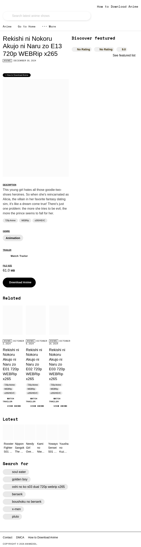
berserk (14, 494)
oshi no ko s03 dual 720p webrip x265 (35, 487)
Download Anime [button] (17, 282)
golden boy (16, 479)
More (49, 26)
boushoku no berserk (23, 502)
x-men (13, 509)
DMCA (20, 537)
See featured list (125, 55)
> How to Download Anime (16, 75)
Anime (7, 26)
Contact (7, 537)
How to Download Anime (117, 6)
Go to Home (27, 26)
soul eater (16, 472)
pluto (12, 517)
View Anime (12, 406)
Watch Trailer (15, 255)
